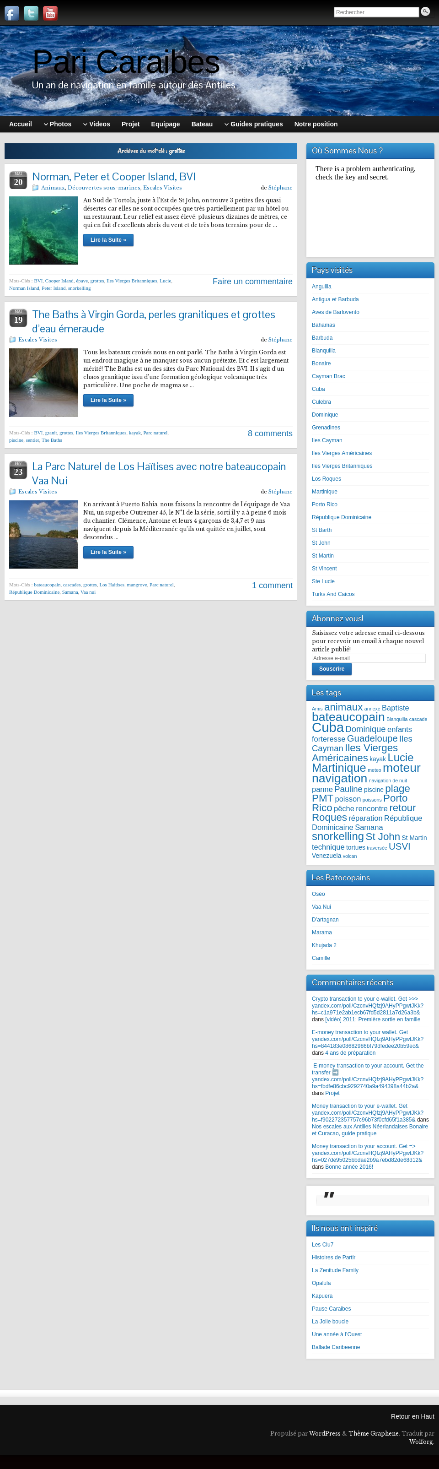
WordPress (325, 1433)
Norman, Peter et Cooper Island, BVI (114, 176)
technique (328, 847)
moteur (402, 768)
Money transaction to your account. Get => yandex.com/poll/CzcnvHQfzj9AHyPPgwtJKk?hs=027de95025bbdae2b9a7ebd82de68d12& (367, 1153)
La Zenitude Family (335, 1270)
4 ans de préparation (350, 1053)
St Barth (322, 530)
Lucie (165, 280)
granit (51, 432)
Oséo (318, 894)
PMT (322, 798)
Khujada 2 (324, 945)
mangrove (137, 584)
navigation (339, 778)
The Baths (52, 440)
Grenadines (326, 427)
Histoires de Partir (333, 1257)
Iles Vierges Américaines (342, 453)
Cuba (318, 389)
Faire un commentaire (253, 281)
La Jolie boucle (330, 1321)
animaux (343, 707)
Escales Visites (162, 187)
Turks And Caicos (333, 594)
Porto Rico (324, 504)
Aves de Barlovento (335, 312)
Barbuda (322, 338)
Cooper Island (59, 280)
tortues (355, 847)
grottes (97, 280)
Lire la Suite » (108, 240)
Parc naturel (156, 432)
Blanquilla (324, 350)
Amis (317, 708)
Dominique (325, 415)
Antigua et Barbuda (335, 299)
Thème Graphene (373, 1433)
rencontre (372, 808)
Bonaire (321, 363)
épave (82, 280)
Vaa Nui (321, 907)
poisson (348, 799)
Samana (70, 592)
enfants (399, 729)
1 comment (272, 585)
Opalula (321, 1283)
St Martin (323, 556)
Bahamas (323, 325)
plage (397, 788)
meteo (374, 770)
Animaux (53, 187)
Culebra (321, 402)
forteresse (328, 739)
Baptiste (395, 708)
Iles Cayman (327, 440)
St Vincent (324, 568)
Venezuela (326, 855)
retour (402, 807)
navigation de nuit (388, 780)
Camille (321, 958)
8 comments (270, 433)
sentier (32, 440)
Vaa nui (88, 592)
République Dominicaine (34, 592)
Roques (329, 817)
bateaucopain (47, 584)
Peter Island (53, 288)
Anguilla (322, 286)
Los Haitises (111, 584)
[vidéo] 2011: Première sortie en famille (372, 1019)
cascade (418, 719)
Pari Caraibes (126, 62)
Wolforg (421, 1441)
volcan (350, 856)
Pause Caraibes (331, 1309)
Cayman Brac (328, 376)
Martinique (324, 491)
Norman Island (24, 288)
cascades (71, 584)
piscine (16, 440)
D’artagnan (325, 919)
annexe (372, 708)
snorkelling (79, 288)
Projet (332, 1093)
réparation (365, 818)
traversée (377, 848)
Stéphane (280, 187)
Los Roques (326, 479)
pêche (344, 808)
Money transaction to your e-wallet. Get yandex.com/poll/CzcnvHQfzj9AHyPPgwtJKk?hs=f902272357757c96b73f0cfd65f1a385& (367, 1113)
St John (321, 543)
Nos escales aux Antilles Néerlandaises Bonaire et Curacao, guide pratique (370, 1130)
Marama (322, 932)
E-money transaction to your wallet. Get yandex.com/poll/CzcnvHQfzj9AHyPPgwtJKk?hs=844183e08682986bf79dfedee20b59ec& (367, 1039)
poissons (372, 799)
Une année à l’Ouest (337, 1334)
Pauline (348, 789)
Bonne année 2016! (349, 1167)
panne (322, 789)
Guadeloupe (372, 738)
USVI (400, 846)
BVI (38, 280)
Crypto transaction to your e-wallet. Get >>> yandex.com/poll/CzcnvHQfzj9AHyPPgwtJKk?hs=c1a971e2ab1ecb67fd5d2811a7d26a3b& (367, 1006)
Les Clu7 (322, 1244)
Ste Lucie (323, 581)
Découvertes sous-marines (104, 187)
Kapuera (322, 1296)
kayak (135, 432)
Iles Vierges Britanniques (132, 280)
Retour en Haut (412, 1416)
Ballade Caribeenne (336, 1347)
